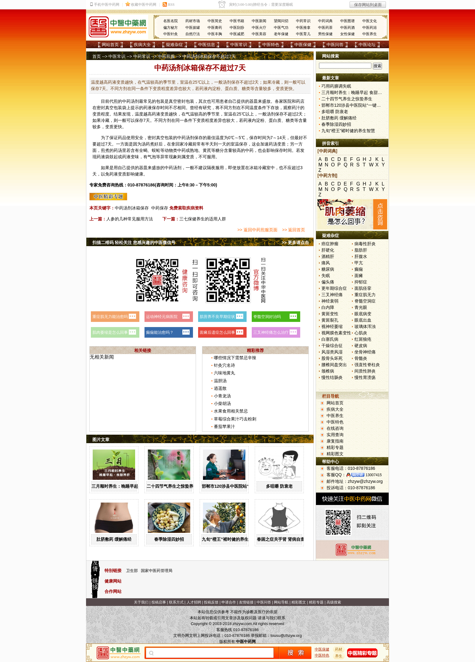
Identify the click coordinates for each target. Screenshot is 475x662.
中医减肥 (237, 34)
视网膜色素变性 (336, 332)
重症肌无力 (365, 294)
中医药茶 (325, 27)
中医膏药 (215, 27)
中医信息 (206, 44)
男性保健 (325, 34)
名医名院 (170, 21)
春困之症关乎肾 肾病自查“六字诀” (289, 539)
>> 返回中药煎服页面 (257, 229)
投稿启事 (158, 602)
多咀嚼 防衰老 (279, 486)
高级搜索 (334, 602)
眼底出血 (362, 320)
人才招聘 (194, 602)
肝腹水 (360, 256)
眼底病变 (362, 313)
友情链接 (246, 602)
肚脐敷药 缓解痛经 (113, 539)
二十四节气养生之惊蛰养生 (172, 486)
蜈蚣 (156, 150)
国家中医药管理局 (156, 570)
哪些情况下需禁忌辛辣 (235, 357)
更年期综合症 (334, 288)
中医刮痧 (237, 27)
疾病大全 (142, 44)
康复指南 (335, 441)
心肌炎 (360, 332)
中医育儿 (303, 34)
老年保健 (281, 34)
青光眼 (360, 307)
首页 (96, 56)
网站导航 (281, 602)
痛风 (325, 262)
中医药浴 (369, 27)
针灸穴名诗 (224, 365)
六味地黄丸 (224, 372)
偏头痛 (327, 281)
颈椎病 (327, 371)
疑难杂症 (174, 44)
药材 (339, 649)
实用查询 (335, 434)
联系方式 (176, 602)
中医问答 (335, 44)
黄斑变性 (329, 313)
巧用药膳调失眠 (336, 86)
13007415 (374, 475)
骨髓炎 (360, 358)
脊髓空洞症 (365, 301)
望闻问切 (281, 21)
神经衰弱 (329, 301)
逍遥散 (220, 388)
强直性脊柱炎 (367, 364)
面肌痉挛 (362, 288)
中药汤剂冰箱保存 (132, 208)
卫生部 (132, 570)
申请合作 (228, 602)
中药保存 (159, 208)
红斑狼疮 (362, 339)
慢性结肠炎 (332, 377)
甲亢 (358, 262)
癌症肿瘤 (329, 243)
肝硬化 (327, 250)
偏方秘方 (170, 27)
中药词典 (325, 21)
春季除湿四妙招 (169, 539)
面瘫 (358, 275)
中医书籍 (237, 21)
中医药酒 (347, 27)
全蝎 (143, 150)
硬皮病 (360, 345)
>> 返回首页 (293, 229)
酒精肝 (327, 256)
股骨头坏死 (332, 358)
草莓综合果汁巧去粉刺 (235, 418)
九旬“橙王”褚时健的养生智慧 (229, 539)
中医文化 (369, 21)
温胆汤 (220, 380)
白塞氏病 (329, 339)
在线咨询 (335, 428)
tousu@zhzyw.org (286, 635)
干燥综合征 (332, 345)
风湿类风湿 (332, 351)
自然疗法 (192, 34)
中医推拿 (303, 27)
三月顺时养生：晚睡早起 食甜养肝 (123, 486)
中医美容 (259, 34)
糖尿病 (327, 269)
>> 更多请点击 (295, 242)
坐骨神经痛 (365, 351)
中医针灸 (170, 34)
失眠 (325, 275)
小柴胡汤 (222, 403)
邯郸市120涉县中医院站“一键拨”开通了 (239, 486)
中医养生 (369, 34)
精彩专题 (335, 447)
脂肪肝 (360, 250)
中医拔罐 (192, 27)
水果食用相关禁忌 (231, 411)
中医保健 (302, 44)
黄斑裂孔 (329, 320)
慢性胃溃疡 (365, 377)
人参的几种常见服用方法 (129, 218)
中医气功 (281, 27)
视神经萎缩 (332, 326)
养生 (339, 656)
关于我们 (141, 602)
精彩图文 (335, 453)
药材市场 (192, 21)
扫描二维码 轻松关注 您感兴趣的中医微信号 (133, 242)
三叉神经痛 (332, 294)
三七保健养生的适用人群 (202, 218)
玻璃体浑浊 (365, 326)
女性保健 (347, 34)
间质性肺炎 (365, 371)
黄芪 (207, 150)
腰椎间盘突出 (334, 364)
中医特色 (270, 44)
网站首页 (110, 44)
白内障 (327, 307)
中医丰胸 (215, 34)
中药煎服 (166, 56)
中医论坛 (367, 44)
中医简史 (215, 21)
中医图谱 (347, 21)
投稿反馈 (211, 602)
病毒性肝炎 (365, 243)
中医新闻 (259, 21)
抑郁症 (360, 281)
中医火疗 (259, 27)
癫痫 (358, 269)
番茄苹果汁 (224, 426)
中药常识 (303, 21)
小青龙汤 (222, 395)
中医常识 (238, 44)
